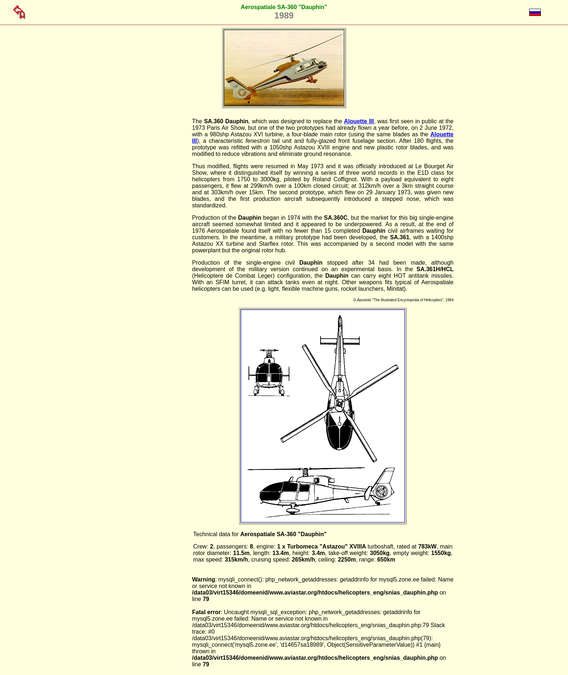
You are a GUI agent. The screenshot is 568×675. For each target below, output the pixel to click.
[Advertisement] (155, 227)
